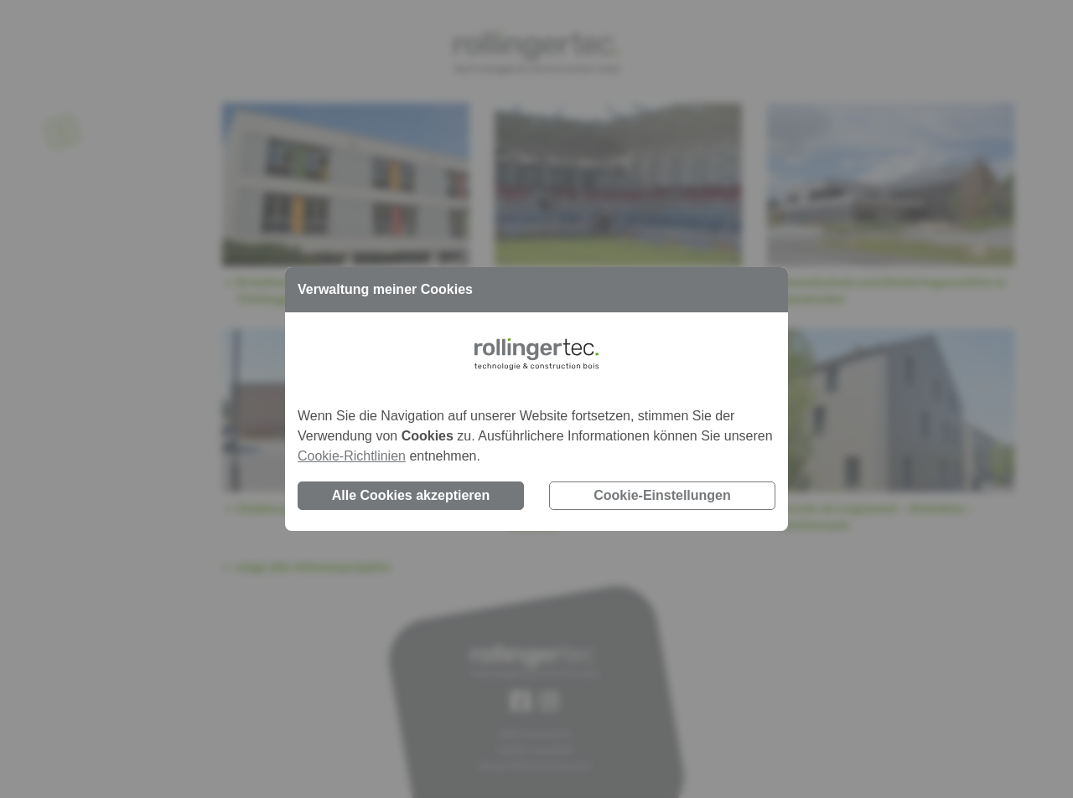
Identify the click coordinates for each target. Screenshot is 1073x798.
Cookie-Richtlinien (352, 456)
